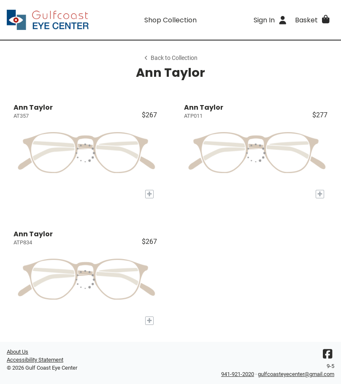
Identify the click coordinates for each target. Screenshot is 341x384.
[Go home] (48, 20)
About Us (17, 352)
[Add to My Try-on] (149, 194)
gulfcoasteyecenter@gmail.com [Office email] (296, 374)
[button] (313, 20)
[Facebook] (327, 356)
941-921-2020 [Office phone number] (237, 374)
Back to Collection (170, 58)
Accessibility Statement (35, 360)
